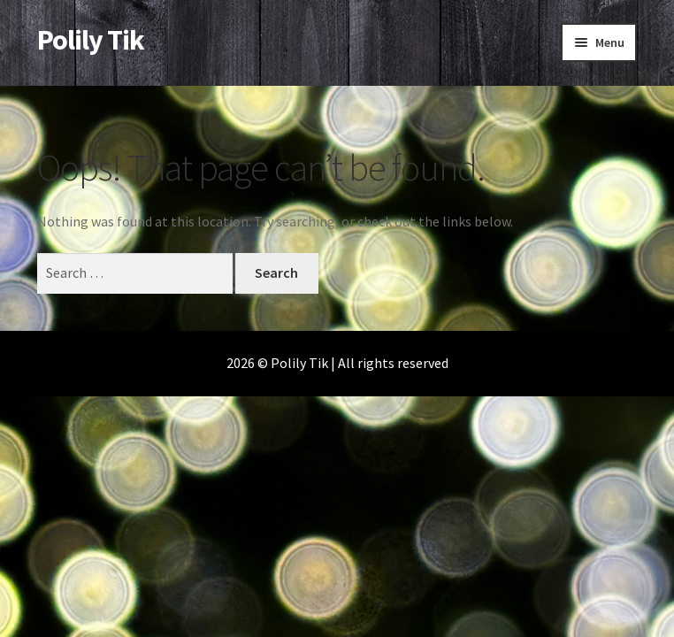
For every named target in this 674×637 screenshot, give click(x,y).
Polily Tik (90, 40)
